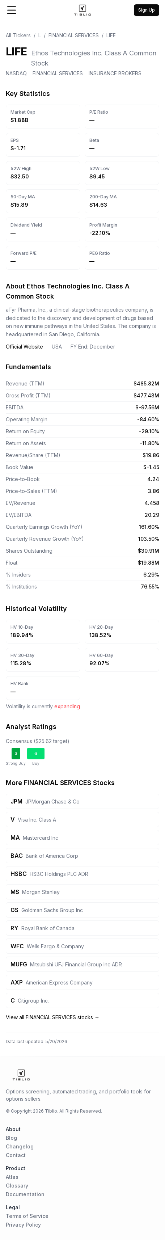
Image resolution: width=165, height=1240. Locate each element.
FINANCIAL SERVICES (73, 35)
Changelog (20, 1146)
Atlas (12, 1177)
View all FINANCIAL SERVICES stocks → (53, 1017)
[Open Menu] (11, 10)
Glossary (17, 1185)
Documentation (25, 1194)
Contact (16, 1155)
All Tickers (18, 35)
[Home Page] (82, 10)
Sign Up (146, 10)
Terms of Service (27, 1216)
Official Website (24, 346)
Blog (11, 1138)
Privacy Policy (23, 1225)
